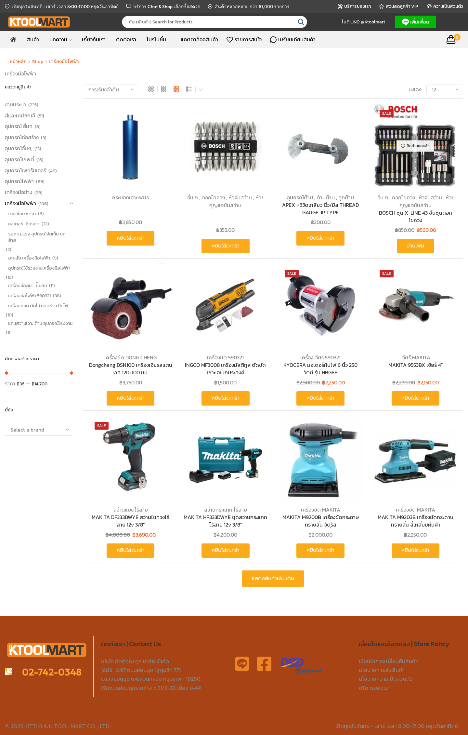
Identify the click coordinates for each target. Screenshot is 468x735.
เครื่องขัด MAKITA (320, 510)
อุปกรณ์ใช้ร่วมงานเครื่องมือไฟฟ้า (39, 268)
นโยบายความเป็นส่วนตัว (386, 679)
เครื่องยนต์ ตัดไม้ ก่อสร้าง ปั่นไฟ (38, 305)
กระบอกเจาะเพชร (130, 197)
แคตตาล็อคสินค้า (199, 39)
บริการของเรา (375, 688)
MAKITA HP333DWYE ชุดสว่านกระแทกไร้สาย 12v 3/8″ (225, 521)
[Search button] (301, 22)
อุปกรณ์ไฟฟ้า (19, 181)
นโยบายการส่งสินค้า (382, 670)
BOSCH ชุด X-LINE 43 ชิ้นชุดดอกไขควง (415, 216)
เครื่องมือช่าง (18, 192)
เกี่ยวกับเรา (94, 39)
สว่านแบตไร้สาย (130, 510)
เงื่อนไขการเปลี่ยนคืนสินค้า (388, 661)
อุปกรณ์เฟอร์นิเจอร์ (25, 170)
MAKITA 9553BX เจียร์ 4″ (415, 365)
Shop (38, 61)
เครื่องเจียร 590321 (320, 357)
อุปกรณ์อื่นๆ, (18, 148)
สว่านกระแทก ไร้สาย (225, 510)
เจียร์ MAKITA (415, 357)
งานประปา (15, 104)
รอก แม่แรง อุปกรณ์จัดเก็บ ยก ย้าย (36, 237)
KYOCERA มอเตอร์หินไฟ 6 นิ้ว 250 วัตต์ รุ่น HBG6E (320, 368)
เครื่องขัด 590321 (225, 357)
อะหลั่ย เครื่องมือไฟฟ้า (29, 258)
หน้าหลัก (18, 61)
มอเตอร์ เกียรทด (23, 223)
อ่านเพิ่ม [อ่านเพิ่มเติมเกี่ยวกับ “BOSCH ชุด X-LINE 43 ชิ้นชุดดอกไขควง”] (415, 246)
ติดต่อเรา (126, 39)
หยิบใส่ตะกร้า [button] (131, 238)
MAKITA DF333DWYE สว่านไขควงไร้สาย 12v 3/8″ (130, 521)
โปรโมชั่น (158, 39)
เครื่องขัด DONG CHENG (130, 357)
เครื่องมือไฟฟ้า (20, 203)
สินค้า (33, 39)
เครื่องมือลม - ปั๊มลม (27, 285)
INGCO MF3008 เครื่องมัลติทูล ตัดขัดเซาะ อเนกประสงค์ (225, 368)
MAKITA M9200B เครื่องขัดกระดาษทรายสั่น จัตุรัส (320, 521)
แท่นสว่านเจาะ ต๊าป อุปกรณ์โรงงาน (40, 323)
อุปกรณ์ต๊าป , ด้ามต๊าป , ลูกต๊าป (320, 197)
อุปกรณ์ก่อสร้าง (22, 137)
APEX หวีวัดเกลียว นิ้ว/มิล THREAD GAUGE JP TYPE (320, 208)
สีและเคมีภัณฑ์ (20, 115)
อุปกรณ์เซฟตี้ (19, 159)
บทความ (60, 39)
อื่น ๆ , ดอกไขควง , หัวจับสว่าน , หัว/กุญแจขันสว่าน (225, 201)
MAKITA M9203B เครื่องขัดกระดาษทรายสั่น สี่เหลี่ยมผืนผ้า (415, 521)
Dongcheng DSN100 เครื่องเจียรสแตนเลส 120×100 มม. (130, 368)
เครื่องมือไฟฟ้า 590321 (29, 295)
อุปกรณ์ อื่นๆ (18, 126)
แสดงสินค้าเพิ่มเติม (273, 578)
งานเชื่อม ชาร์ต (22, 213)
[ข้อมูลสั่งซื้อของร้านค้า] (110, 89)
